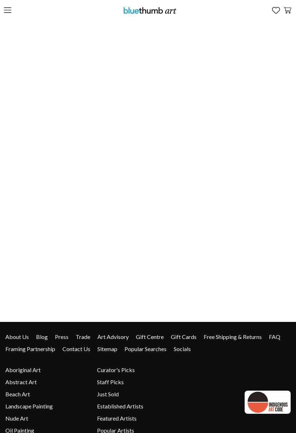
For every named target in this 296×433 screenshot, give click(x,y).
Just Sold (108, 394)
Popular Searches (145, 348)
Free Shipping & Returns (233, 336)
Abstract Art (21, 382)
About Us (17, 336)
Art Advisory (113, 336)
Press (61, 336)
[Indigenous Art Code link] (266, 402)
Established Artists (120, 406)
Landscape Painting (29, 406)
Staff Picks (110, 382)
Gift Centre (150, 336)
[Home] (150, 10)
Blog (42, 336)
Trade (83, 336)
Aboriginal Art (23, 369)
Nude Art (16, 418)
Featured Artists (117, 418)
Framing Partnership (30, 348)
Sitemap (107, 348)
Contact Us (76, 348)
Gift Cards (184, 336)
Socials (182, 348)
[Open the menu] (7, 10)
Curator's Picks (116, 369)
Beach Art (17, 394)
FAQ (274, 336)
